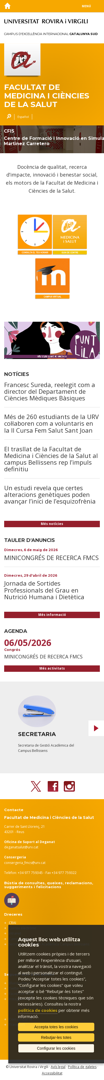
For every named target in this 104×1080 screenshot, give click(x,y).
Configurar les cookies (56, 1048)
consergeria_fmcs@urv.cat (24, 862)
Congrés (12, 650)
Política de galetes (82, 1066)
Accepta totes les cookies (56, 1027)
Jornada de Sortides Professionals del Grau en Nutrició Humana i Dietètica (44, 590)
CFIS (9, 131)
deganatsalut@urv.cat (21, 847)
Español (23, 117)
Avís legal (58, 1066)
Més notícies (52, 523)
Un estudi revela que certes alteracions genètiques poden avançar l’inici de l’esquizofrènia (50, 494)
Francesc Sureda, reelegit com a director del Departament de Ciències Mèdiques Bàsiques (49, 391)
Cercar (7, 117)
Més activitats (52, 668)
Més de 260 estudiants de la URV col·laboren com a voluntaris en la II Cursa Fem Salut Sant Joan (51, 423)
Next (96, 728)
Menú (86, 6)
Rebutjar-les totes (56, 1037)
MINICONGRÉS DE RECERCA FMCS (51, 557)
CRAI (12, 922)
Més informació (52, 614)
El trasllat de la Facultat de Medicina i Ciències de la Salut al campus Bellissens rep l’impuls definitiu (51, 459)
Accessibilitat (52, 1073)
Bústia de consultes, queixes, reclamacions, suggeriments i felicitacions (48, 885)
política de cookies (37, 1010)
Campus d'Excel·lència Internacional (51, 34)
